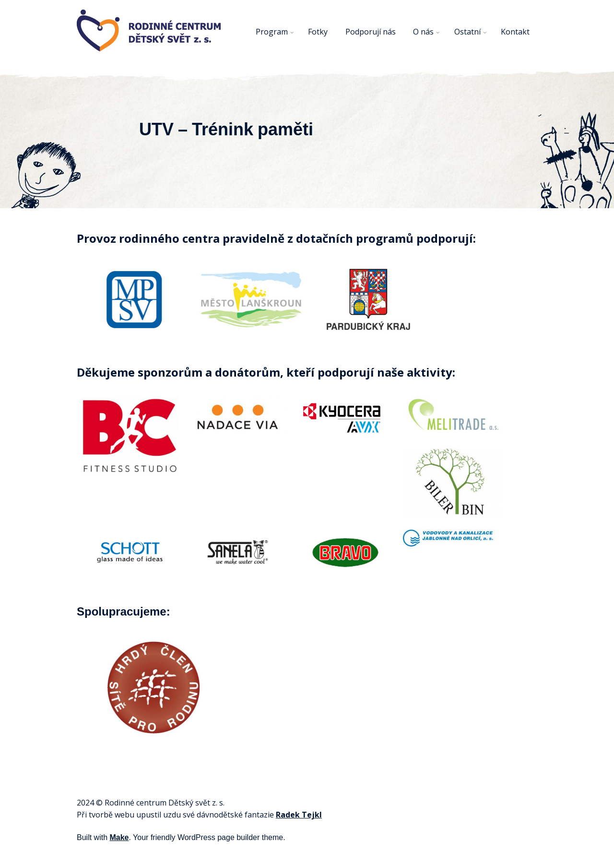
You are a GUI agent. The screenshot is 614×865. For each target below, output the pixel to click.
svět (202, 802)
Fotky (318, 31)
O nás (423, 31)
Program (272, 31)
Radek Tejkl (299, 814)
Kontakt (515, 31)
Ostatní (467, 31)
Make (119, 837)
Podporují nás (370, 31)
